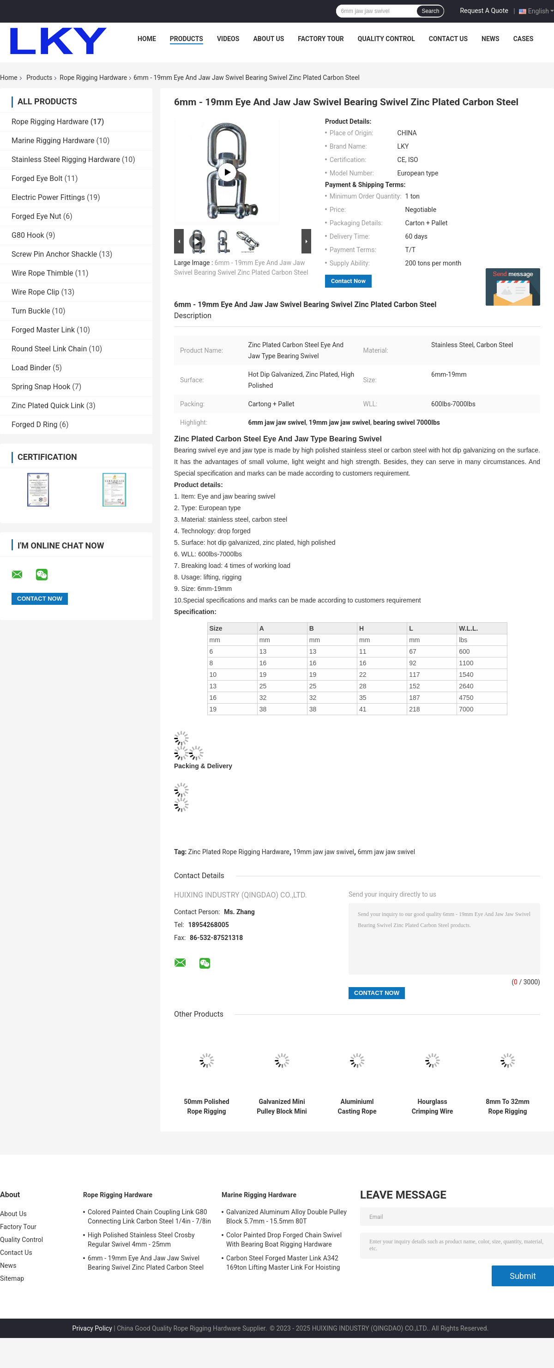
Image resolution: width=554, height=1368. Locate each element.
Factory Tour (321, 38)
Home (147, 38)
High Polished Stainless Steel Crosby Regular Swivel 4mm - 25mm (141, 1239)
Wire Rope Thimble (42, 273)
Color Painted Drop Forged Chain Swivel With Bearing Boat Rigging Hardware (284, 1239)
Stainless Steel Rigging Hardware (66, 159)
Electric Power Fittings (48, 197)
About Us (268, 38)
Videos (228, 38)
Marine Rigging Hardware (53, 140)
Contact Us (448, 38)
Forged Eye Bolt (37, 178)
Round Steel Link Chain (49, 348)
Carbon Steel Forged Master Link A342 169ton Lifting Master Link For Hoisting (283, 1262)
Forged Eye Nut (36, 216)
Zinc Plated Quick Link (48, 405)
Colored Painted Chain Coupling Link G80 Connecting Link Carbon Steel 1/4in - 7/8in (149, 1216)
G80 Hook (28, 235)
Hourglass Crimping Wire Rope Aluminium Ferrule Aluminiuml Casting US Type (432, 1106)
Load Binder (31, 367)
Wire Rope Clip (35, 292)
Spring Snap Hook (41, 386)
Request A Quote (484, 10)
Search (430, 11)
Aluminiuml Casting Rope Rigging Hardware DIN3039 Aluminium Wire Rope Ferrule (357, 1106)
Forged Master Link (43, 329)
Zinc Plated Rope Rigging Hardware (238, 852)
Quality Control (386, 38)
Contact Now (348, 280)
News (491, 38)
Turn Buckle (31, 311)
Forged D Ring (35, 424)
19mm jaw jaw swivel (323, 852)
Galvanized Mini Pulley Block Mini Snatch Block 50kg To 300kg (282, 1106)
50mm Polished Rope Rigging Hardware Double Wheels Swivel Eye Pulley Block (206, 1106)
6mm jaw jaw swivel (386, 852)
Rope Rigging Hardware (93, 77)
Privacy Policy (92, 1328)
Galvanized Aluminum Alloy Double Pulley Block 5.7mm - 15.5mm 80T (286, 1216)
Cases (523, 38)
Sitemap (12, 1278)
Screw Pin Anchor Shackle (54, 254)
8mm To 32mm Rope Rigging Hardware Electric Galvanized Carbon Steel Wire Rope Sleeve (507, 1106)
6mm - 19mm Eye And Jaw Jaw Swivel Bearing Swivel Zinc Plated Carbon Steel (146, 1262)
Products (186, 38)
